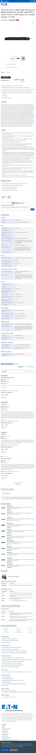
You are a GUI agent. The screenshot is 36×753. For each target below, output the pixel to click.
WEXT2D (3, 616)
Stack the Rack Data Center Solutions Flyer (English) (12, 665)
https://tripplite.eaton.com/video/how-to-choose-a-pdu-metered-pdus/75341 (17, 692)
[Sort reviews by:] (14, 371)
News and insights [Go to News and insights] (5, 732)
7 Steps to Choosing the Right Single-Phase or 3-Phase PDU (13, 683)
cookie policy (20, 746)
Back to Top (18, 484)
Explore (32, 209)
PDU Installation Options (7, 678)
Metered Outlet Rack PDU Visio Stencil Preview (11, 647)
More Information (13, 750)
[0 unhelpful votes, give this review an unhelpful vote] (6, 395)
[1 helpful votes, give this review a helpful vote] (3, 395)
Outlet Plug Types (5, 682)
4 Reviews (8, 72)
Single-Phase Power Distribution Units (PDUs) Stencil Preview (13, 652)
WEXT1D (3, 613)
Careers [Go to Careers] (3, 727)
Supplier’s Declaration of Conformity (9, 638)
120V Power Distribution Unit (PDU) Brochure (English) (12, 661)
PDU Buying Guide (5, 677)
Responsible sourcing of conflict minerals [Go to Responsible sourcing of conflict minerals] (10, 739)
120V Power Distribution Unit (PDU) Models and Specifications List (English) (16, 659)
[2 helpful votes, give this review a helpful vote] (3, 449)
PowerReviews (16, 363)
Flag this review (3, 397)
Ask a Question (6, 493)
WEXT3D (3, 619)
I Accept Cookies (5, 750)
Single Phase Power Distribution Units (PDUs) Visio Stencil (13, 651)
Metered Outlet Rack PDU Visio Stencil (9, 649)
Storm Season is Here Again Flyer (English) (10, 666)
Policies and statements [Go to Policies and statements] (6, 737)
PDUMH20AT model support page (24, 498)
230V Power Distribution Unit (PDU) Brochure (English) (12, 657)
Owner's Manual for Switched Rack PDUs (10, 640)
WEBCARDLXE (28, 324)
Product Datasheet (6, 642)
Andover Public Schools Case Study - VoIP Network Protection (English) (15, 671)
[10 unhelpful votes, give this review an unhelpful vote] (7, 475)
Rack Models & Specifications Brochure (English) (11, 663)
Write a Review (31, 366)
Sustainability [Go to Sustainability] (4, 731)
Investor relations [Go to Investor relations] (5, 730)
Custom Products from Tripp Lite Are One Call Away (12, 680)
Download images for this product (8, 697)
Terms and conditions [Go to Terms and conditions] (6, 738)
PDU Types (4, 685)
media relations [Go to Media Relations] (5, 736)
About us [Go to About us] (3, 726)
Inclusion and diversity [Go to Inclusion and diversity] (6, 728)
